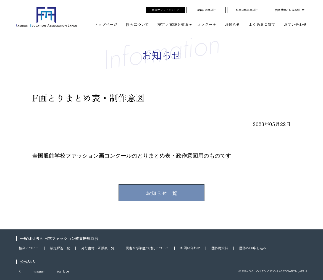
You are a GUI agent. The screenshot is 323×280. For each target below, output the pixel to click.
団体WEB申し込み (252, 247)
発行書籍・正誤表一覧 (97, 247)
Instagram (38, 271)
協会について (137, 24)
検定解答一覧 (60, 247)
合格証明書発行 (206, 10)
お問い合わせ (295, 24)
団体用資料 (219, 247)
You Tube (63, 271)
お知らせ (232, 24)
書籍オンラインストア (165, 10)
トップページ (105, 24)
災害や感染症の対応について (147, 247)
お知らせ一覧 (161, 193)
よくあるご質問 (261, 24)
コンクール (206, 24)
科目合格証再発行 (247, 10)
